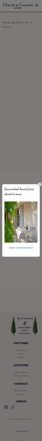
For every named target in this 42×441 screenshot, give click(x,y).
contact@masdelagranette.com (24, 248)
